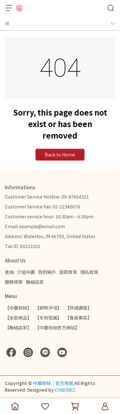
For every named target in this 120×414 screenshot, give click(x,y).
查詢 (9, 272)
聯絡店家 (35, 282)
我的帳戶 (47, 272)
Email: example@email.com (35, 226)
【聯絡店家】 (18, 327)
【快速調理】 (78, 308)
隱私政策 (89, 272)
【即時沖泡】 (48, 308)
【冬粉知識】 (48, 317)
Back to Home (60, 154)
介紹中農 (26, 272)
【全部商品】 (18, 317)
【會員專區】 (78, 317)
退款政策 (68, 272)
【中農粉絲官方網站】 (57, 327)
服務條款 (14, 282)
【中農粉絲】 (18, 308)
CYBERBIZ (65, 390)
